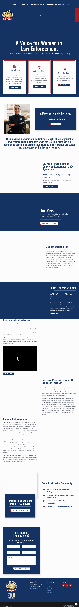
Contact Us (70, 15)
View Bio (55, 124)
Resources (49, 15)
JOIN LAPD (8, 374)
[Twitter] (70, 585)
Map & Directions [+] (35, 588)
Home (19, 15)
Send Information (21, 569)
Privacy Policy (50, 592)
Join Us (59, 15)
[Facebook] (63, 585)
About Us (29, 15)
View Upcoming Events (20, 510)
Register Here (50, 187)
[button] (76, 604)
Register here (64, 4)
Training (39, 15)
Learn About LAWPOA (49, 223)
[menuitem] (19, 15)
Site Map (49, 590)
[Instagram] (67, 585)
